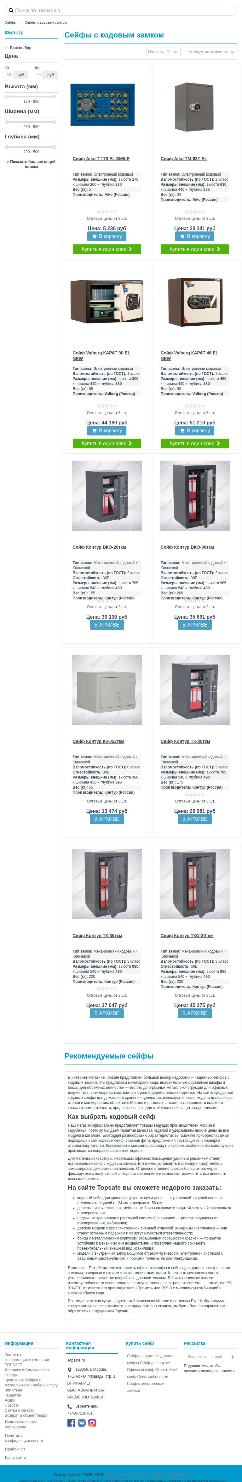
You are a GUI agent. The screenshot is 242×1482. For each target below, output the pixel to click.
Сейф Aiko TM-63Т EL (184, 158)
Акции (10, 1400)
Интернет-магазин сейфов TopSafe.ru (149, 1474)
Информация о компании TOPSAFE (27, 1362)
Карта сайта (15, 1458)
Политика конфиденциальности (24, 1438)
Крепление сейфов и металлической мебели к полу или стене (31, 1385)
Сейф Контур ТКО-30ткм (187, 935)
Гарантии (13, 1395)
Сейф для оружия (155, 1363)
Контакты (13, 1355)
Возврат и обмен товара (26, 1415)
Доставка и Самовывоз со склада (27, 1372)
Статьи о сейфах (19, 1410)
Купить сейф (140, 1343)
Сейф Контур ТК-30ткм (97, 935)
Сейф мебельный (152, 1376)
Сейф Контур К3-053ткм (98, 741)
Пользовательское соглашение (21, 1424)
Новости (12, 1405)
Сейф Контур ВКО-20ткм (99, 547)
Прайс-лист (15, 1449)
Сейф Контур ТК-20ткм (185, 741)
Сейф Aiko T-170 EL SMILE (101, 158)
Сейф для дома (141, 1356)
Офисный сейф (140, 1370)
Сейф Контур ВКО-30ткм (187, 547)
